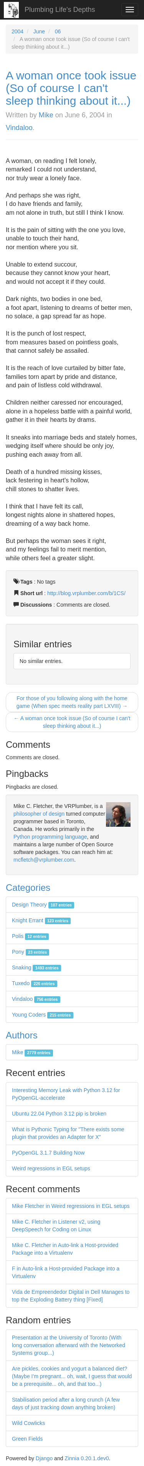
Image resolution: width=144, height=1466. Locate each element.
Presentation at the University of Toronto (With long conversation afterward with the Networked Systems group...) (68, 1345)
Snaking (36, 967)
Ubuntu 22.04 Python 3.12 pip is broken (59, 1114)
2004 (17, 31)
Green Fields (27, 1439)
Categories (28, 887)
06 (58, 31)
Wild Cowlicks (28, 1423)
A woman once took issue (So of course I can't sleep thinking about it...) (71, 88)
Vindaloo (19, 128)
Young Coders (42, 1015)
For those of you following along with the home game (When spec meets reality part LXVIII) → (72, 702)
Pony (30, 952)
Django (44, 1458)
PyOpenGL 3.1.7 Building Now (48, 1153)
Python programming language (50, 837)
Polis (30, 936)
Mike (46, 115)
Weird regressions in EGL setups (51, 1168)
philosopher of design (39, 814)
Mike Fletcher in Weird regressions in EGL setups (71, 1206)
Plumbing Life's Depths (60, 9)
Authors (22, 1035)
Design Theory (43, 905)
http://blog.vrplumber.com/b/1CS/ (86, 593)
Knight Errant (41, 920)
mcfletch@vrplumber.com (43, 860)
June (39, 31)
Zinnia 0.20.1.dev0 (87, 1458)
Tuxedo (34, 983)
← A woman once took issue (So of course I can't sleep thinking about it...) (72, 722)
